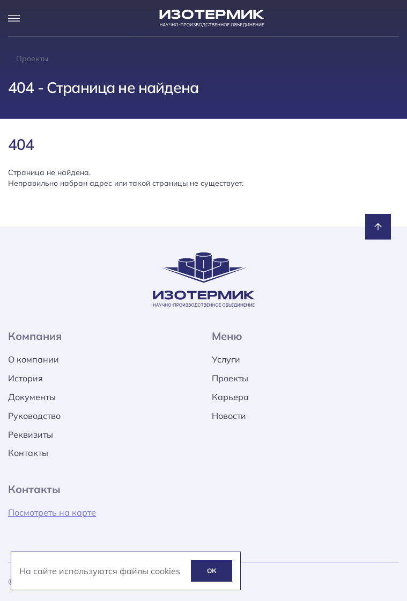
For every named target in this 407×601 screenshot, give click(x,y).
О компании (33, 359)
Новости (229, 415)
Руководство (34, 415)
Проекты (230, 378)
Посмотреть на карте (52, 512)
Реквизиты (30, 434)
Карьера (230, 397)
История (25, 378)
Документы (32, 397)
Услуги (226, 359)
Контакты (28, 452)
